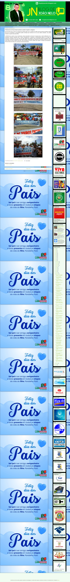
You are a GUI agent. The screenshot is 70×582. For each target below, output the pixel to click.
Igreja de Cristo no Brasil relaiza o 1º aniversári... (59, 275)
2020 (56, 254)
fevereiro (57, 273)
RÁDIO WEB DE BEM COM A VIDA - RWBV (11, 25)
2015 (56, 260)
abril (56, 271)
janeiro (57, 363)
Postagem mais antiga (47, 168)
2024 (56, 249)
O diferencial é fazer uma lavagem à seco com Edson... (59, 348)
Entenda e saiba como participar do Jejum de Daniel (59, 358)
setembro (57, 265)
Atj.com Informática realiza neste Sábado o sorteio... (59, 280)
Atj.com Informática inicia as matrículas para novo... (59, 331)
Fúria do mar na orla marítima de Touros (59, 293)
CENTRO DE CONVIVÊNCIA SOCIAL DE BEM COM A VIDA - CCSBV (28, 25)
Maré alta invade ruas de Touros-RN (59, 282)
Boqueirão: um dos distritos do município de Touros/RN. (61, 227)
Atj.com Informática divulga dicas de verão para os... (59, 345)
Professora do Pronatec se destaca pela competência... (59, 291)
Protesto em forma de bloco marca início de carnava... (59, 318)
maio (56, 270)
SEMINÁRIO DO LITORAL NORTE (55, 25)
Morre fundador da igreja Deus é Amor (59, 288)
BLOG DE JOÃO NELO (14, 22)
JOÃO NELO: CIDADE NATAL (50, 22)
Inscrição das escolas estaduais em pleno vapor (59, 329)
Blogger (58, 580)
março (57, 272)
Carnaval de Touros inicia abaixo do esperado (59, 315)
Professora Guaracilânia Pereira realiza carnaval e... (59, 303)
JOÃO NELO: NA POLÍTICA (31, 22)
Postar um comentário (9, 164)
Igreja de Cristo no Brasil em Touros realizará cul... (59, 351)
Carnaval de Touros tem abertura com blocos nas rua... (59, 321)
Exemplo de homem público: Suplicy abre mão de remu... (59, 300)
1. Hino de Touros (60, 239)
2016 (56, 259)
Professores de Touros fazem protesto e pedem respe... (59, 326)
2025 (56, 248)
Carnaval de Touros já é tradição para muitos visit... (59, 309)
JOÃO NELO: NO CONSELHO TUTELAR (43, 25)
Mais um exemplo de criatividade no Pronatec (58, 285)
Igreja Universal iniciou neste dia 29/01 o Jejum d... (59, 361)
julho (56, 267)
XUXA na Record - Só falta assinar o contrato (59, 336)
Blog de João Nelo (13, 3)
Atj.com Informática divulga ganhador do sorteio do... (59, 277)
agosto (57, 266)
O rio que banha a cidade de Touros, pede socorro (59, 295)
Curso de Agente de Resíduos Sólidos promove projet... (58, 343)
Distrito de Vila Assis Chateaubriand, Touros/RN (60, 233)
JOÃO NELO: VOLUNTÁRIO (40, 22)
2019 (56, 255)
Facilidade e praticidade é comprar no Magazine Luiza (59, 356)
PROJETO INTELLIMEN (58, 22)
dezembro (57, 261)
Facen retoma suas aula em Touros (59, 334)
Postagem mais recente (8, 168)
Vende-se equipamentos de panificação (59, 353)
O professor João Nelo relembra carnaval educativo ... (59, 323)
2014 (56, 364)
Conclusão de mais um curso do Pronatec (59, 340)
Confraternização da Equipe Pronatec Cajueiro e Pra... (58, 338)
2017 (56, 258)
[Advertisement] (59, 101)
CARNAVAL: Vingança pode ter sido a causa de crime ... (59, 311)
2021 (56, 253)
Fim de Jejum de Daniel (59, 306)
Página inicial (7, 22)
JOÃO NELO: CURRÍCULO (22, 22)
